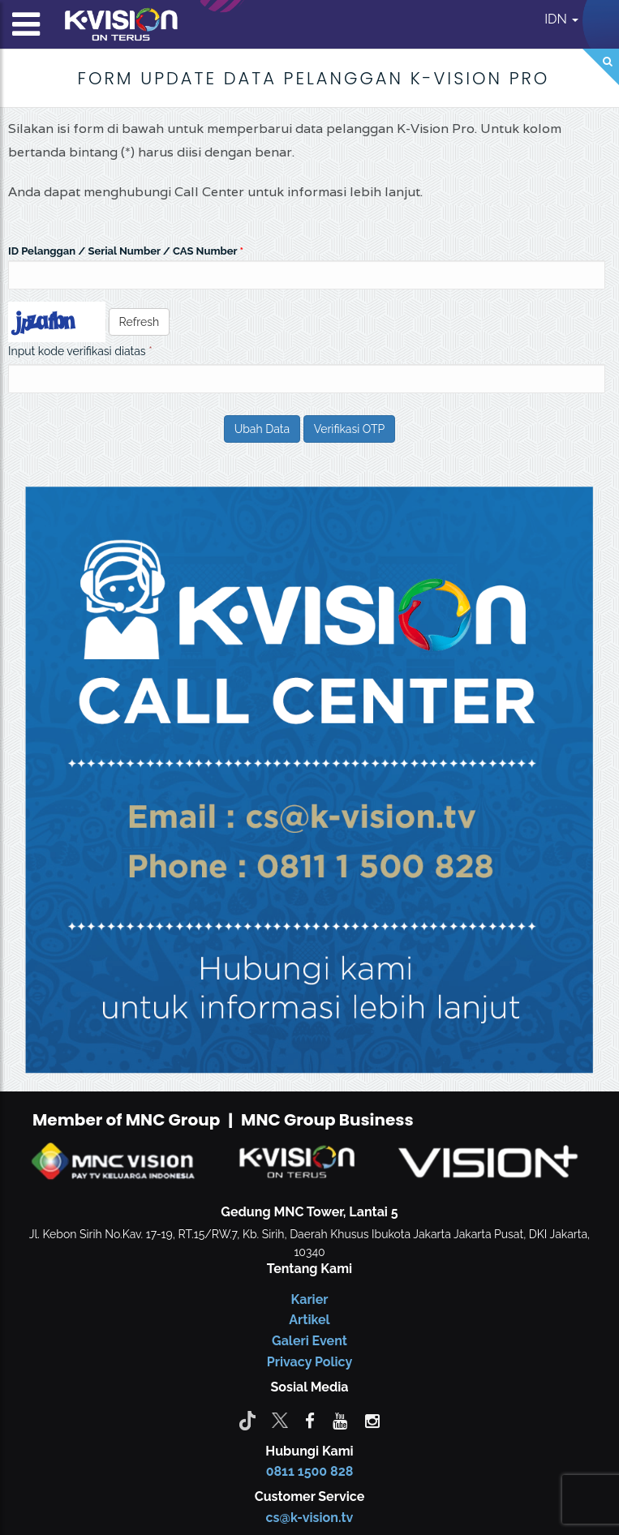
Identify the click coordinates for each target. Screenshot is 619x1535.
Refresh (139, 321)
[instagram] (372, 1419)
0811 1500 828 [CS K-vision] (310, 1471)
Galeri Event (309, 1340)
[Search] (600, 67)
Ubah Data (262, 428)
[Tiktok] (247, 1419)
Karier (310, 1299)
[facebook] (310, 1419)
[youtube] (340, 1419)
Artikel (309, 1319)
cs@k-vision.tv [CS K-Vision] (310, 1517)
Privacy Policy (309, 1362)
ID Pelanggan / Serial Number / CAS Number (122, 251)
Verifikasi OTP (349, 428)
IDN (561, 19)
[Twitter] (280, 1419)
